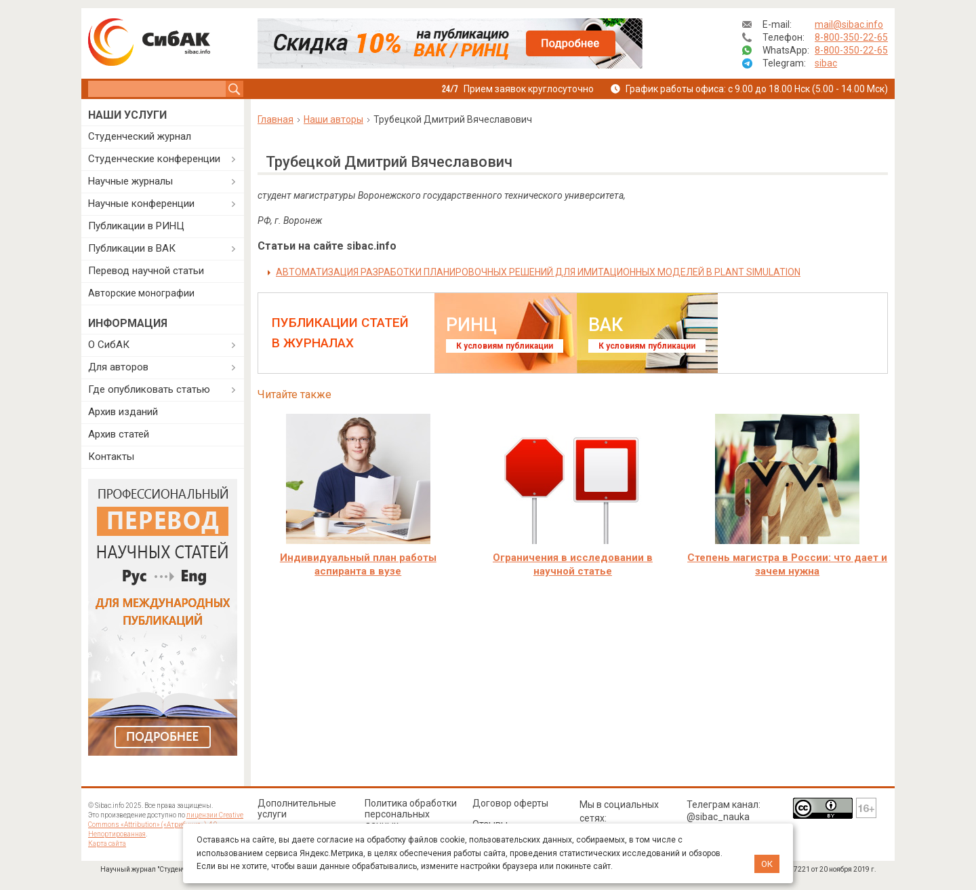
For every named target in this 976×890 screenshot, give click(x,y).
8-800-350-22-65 (851, 37)
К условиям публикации (504, 346)
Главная (275, 119)
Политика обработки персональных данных (411, 814)
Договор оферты (510, 803)
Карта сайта (107, 843)
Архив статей (118, 434)
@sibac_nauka (718, 816)
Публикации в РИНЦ (136, 226)
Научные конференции (141, 203)
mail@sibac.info (849, 24)
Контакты (111, 456)
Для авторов (118, 367)
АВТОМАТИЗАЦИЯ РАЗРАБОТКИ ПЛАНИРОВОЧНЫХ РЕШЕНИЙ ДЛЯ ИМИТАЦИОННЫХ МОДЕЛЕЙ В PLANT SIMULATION (538, 272)
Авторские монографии (141, 293)
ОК (767, 864)
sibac (826, 63)
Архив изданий (123, 412)
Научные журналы (130, 181)
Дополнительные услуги (297, 808)
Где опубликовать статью (149, 389)
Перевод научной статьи (146, 271)
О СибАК (108, 344)
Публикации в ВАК (132, 248)
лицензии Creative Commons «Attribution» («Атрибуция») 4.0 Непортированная (165, 824)
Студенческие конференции (154, 159)
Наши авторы (333, 119)
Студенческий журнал (139, 136)
